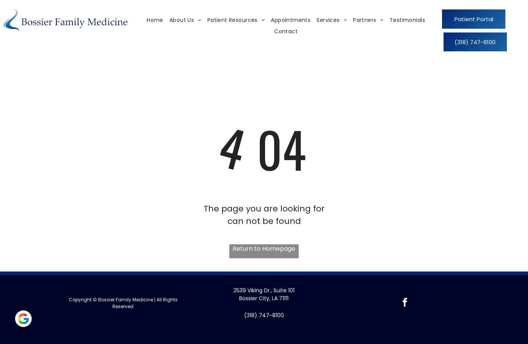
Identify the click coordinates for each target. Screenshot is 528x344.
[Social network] (23, 319)
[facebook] (404, 303)
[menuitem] (155, 20)
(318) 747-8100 (264, 315)
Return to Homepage (264, 248)
